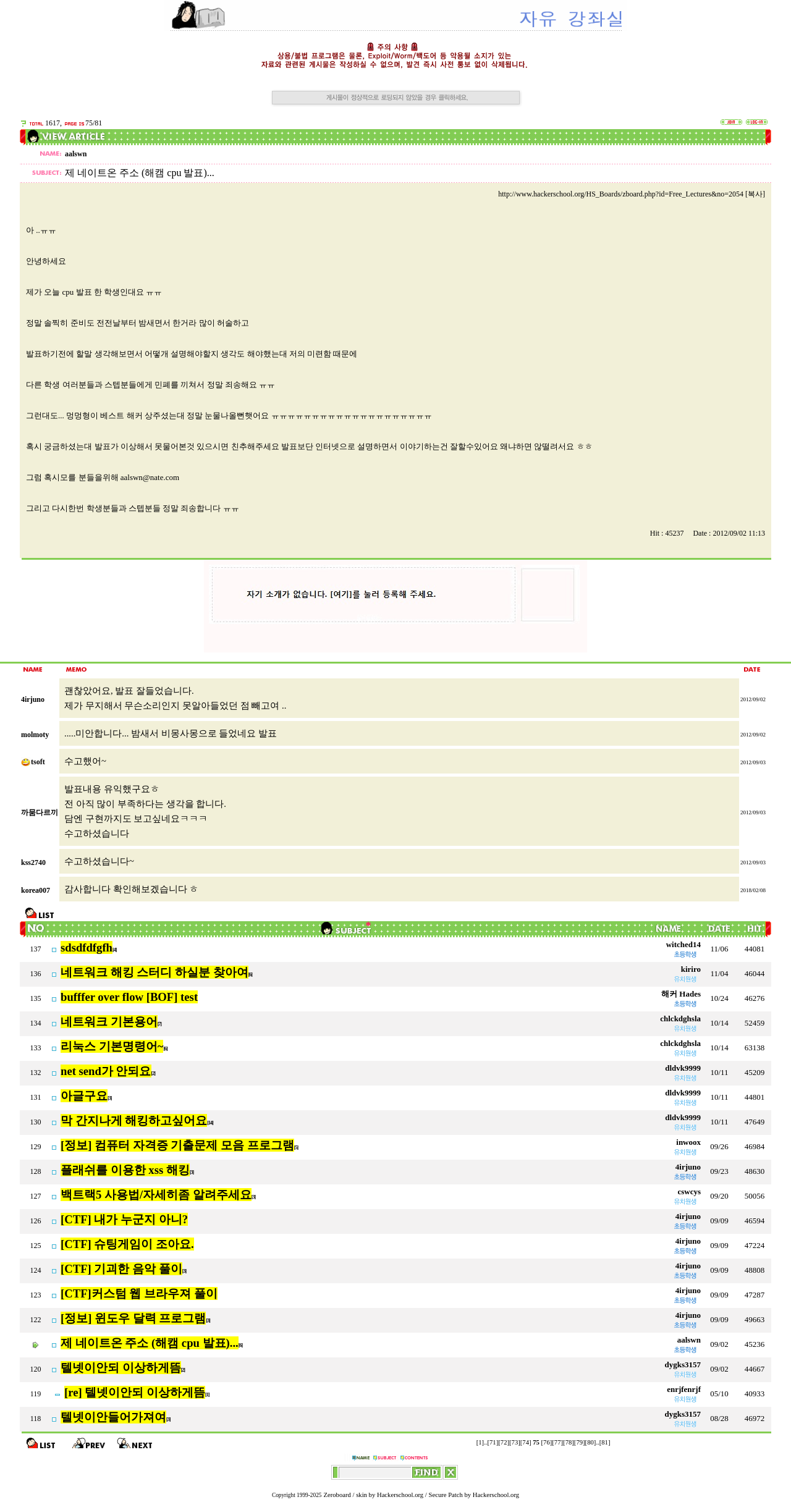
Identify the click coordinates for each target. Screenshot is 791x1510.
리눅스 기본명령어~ (112, 1046)
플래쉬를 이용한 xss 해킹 (125, 1169)
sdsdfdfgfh (86, 947)
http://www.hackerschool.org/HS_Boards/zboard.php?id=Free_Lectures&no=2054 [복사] (631, 194)
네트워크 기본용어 (109, 1021)
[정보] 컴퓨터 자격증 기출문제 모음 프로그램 (177, 1145)
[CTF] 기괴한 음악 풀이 (121, 1268)
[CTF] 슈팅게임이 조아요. (127, 1244)
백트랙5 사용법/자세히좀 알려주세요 (156, 1194)
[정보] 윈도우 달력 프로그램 (133, 1318)
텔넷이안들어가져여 (113, 1417)
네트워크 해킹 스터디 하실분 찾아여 (154, 972)
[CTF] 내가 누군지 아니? (124, 1219)
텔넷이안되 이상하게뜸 (121, 1367)
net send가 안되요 (106, 1071)
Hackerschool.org (400, 1494)
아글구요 (84, 1095)
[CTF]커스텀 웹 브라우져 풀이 (139, 1293)
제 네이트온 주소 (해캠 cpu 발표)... (150, 1342)
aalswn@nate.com (150, 477)
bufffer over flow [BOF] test (129, 996)
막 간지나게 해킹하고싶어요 (134, 1120)
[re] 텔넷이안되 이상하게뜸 (134, 1392)
